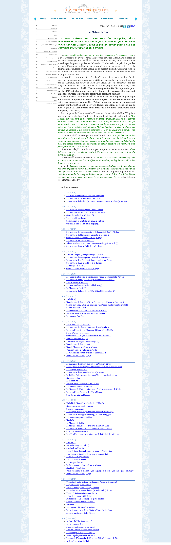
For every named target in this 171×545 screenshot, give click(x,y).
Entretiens (53, 94)
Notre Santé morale (51, 71)
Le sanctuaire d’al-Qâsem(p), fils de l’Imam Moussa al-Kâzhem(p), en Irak (96, 201)
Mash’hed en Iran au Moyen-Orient (80, 527)
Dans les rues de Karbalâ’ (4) (78, 344)
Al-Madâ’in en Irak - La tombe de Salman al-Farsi (86, 310)
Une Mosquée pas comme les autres (80, 535)
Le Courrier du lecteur (51, 84)
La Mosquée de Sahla (75, 423)
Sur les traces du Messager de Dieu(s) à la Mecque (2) (88, 235)
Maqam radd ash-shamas (76, 218)
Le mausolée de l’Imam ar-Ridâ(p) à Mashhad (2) (86, 353)
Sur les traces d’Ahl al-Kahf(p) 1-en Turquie (84, 263)
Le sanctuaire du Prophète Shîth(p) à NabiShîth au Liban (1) (90, 280)
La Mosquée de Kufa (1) (76, 462)
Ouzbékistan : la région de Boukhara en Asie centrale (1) (89, 336)
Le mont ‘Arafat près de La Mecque (80, 513)
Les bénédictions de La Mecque (79, 386)
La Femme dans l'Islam (50, 90)
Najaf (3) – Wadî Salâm (75, 468)
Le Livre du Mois (52, 87)
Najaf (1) (70, 504)
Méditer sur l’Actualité (50, 51)
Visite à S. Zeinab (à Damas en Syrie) (81, 493)
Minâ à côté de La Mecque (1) (78, 473)
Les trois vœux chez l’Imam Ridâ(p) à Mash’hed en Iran (89, 510)
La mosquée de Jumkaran (76, 369)
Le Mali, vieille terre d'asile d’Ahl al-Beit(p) (84, 285)
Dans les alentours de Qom (77, 339)
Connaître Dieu (52, 38)
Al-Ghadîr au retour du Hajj (77, 541)
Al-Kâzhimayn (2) (73, 381)
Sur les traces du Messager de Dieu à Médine (84, 210)
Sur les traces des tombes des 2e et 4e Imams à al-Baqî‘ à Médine (92, 232)
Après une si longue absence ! (78, 324)
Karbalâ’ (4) (71, 299)
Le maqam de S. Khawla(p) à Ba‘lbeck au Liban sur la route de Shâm (94, 367)
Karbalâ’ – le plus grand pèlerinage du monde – (85, 254)
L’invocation (53, 28)
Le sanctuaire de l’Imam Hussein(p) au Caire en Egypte (88, 364)
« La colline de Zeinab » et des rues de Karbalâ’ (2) (87, 454)
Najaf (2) (70, 420)
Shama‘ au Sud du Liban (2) (77, 308)
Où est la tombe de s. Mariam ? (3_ (80, 215)
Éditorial (54, 97)
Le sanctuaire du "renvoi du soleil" (80, 240)
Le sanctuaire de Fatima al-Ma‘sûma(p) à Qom (85, 372)
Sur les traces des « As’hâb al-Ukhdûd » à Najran (86, 212)
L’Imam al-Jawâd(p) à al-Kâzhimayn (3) (82, 341)
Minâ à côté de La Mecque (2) (78, 355)
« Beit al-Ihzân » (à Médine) (77, 457)
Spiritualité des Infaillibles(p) (48, 45)
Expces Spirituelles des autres (49, 80)
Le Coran (54, 31)
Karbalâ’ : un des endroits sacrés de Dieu (82, 530)
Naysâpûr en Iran (73, 378)
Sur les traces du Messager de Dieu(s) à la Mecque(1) (88, 257)
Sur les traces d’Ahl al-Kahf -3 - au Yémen (83, 198)
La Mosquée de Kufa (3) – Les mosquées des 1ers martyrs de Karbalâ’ (94, 389)
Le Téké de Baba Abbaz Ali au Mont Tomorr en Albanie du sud (91, 375)
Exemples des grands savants (49, 64)
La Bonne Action (52, 61)
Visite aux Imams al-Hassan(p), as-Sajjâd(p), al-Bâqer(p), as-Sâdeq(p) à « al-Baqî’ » (100, 471)
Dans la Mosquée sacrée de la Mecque (81, 347)
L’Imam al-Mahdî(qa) (51, 35)
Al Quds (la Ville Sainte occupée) (79, 521)
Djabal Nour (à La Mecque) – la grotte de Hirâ (85, 499)
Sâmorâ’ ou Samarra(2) (75, 409)
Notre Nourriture (52, 77)
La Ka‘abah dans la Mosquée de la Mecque (83, 465)
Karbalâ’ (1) (71, 442)
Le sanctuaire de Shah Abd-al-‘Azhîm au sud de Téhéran (89, 428)
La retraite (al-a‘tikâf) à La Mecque (80, 533)
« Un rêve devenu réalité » (77, 431)
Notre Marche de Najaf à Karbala (79, 406)
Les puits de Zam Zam (75, 316)
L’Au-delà (53, 48)
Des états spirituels (51, 58)
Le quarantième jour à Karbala (78, 485)
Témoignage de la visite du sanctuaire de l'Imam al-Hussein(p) (91, 482)
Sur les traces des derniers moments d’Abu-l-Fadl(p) (87, 327)
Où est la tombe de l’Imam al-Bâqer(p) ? (82, 224)
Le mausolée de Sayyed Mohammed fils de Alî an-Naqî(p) (89, 330)
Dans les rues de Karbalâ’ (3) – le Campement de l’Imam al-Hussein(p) (95, 302)
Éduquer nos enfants (51, 103)
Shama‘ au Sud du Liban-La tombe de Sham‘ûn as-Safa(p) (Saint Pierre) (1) (97, 305)
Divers (54, 100)
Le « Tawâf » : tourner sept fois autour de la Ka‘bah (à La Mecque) (93, 434)
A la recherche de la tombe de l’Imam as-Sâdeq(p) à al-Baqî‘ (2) (92, 243)
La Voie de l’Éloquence (50, 41)
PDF (133, 26)
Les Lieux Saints (52, 67)
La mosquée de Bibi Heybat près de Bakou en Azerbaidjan (90, 412)
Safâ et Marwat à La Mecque (78, 395)
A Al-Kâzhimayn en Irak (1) (77, 445)
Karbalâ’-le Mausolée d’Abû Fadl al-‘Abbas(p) (85, 403)
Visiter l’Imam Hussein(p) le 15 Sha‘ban (82, 384)
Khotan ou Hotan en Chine (77, 282)
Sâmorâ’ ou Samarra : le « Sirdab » (80, 502)
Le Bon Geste (53, 54)
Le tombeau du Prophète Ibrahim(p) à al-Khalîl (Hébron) (89, 490)
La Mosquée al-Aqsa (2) (76, 266)
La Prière (54, 25)
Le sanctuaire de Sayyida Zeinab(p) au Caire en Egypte (88, 414)
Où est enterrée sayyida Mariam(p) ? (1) (82, 268)
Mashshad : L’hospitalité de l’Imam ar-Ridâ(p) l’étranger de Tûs (92, 538)
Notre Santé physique (51, 74)
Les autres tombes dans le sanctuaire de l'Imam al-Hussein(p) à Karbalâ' (95, 277)
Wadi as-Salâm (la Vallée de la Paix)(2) (82, 350)
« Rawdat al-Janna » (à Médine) (79, 496)
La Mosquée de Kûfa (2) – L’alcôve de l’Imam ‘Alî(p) (88, 426)
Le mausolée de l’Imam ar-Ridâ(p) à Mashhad (85, 392)
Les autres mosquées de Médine (79, 417)
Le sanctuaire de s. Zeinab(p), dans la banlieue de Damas (89, 260)
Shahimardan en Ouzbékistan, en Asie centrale (85, 221)
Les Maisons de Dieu (75, 524)
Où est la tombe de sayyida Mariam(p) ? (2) (84, 238)
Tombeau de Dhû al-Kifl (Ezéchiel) (80, 507)
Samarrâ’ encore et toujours (77, 333)
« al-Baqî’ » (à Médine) (75, 448)
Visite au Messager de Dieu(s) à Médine (82, 487)
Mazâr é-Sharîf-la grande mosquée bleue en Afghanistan (89, 451)
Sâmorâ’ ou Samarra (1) (76, 459)
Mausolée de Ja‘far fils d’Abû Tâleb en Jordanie (85, 313)
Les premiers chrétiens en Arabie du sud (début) (85, 196)
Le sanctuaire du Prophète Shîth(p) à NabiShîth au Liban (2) (90, 291)
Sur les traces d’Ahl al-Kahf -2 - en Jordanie (84, 246)
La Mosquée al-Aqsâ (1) (76, 288)
